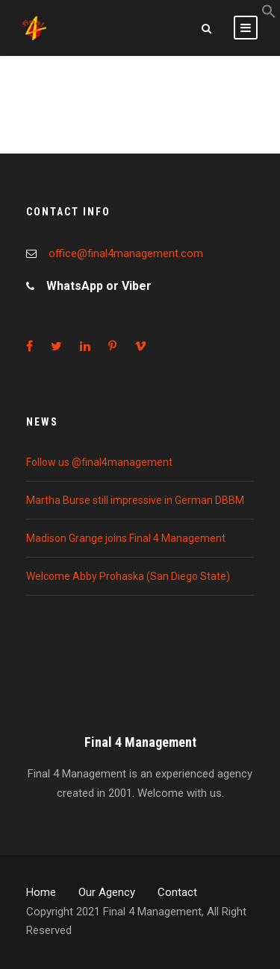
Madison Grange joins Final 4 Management (125, 538)
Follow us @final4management (99, 462)
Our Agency (106, 892)
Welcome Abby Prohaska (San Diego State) (128, 576)
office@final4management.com (126, 253)
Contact (177, 892)
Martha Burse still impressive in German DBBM (135, 500)
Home (41, 892)
